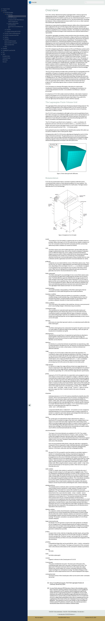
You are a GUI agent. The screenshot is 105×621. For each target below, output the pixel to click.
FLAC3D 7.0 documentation (55, 612)
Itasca (68, 618)
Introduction (81, 612)
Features (70, 615)
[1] (88, 17)
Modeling (72, 612)
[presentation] (71, 122)
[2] (55, 479)
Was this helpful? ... (39, 618)
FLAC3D (60, 618)
